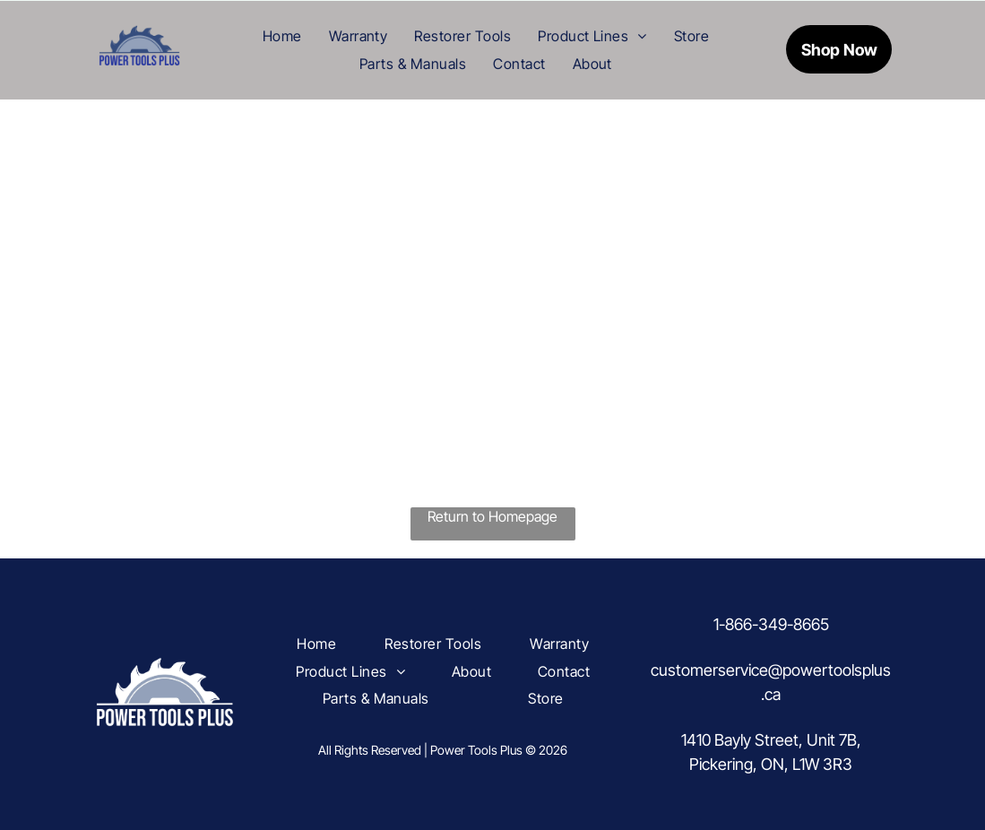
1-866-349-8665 (771, 624)
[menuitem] (282, 35)
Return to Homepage (492, 516)
